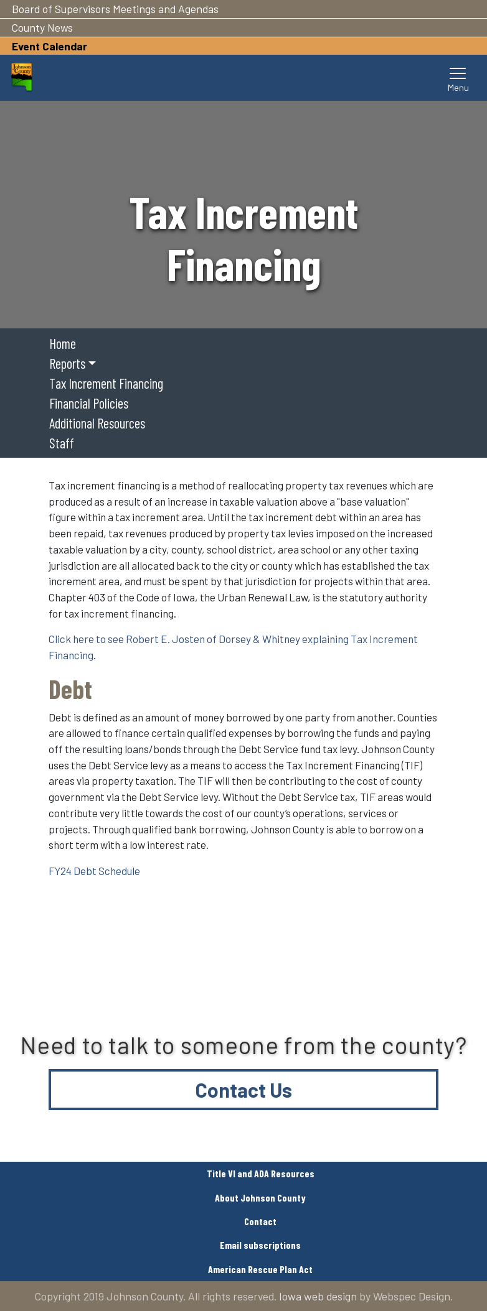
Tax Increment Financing (106, 383)
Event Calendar (49, 46)
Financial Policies (88, 403)
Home (62, 343)
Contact (260, 1221)
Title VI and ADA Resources (260, 1173)
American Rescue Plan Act (260, 1269)
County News (42, 27)
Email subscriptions (260, 1245)
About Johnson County (260, 1197)
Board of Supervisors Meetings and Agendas (115, 9)
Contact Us (244, 1089)
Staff (61, 443)
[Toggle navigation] (458, 77)
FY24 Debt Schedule (94, 870)
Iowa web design (318, 1296)
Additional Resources (97, 423)
